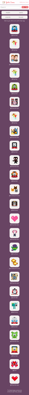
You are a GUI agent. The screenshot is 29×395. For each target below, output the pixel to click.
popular (8, 17)
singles (8, 12)
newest (21, 17)
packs (21, 12)
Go (25, 7)
